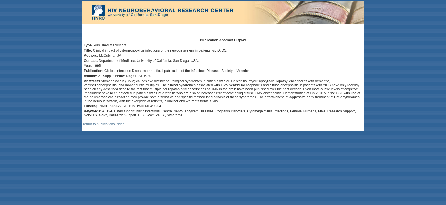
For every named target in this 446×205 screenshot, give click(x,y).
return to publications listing (103, 124)
